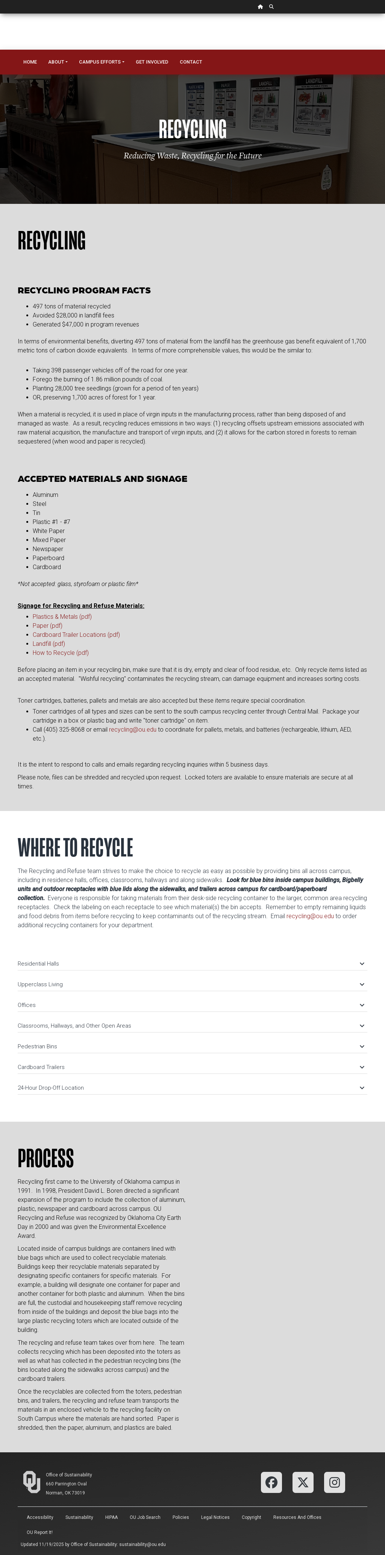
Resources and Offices (297, 1517)
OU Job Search (145, 1517)
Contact (191, 62)
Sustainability (79, 1517)
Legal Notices (215, 1517)
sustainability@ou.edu (142, 1544)
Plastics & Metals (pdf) (62, 616)
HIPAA (111, 1517)
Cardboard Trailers (191, 1067)
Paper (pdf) (47, 625)
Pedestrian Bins (191, 1046)
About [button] (56, 62)
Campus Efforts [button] (100, 62)
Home (30, 62)
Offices (191, 1005)
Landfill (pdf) (49, 643)
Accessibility (40, 1517)
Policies (181, 1517)
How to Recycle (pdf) (61, 652)
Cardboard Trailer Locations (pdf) (76, 634)
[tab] (192, 960)
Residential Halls (191, 963)
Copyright (251, 1517)
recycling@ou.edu (132, 729)
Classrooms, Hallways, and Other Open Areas (191, 1025)
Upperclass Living (191, 984)
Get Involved (152, 62)
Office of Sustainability (69, 1475)
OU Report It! (40, 1532)
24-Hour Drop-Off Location (191, 1087)
